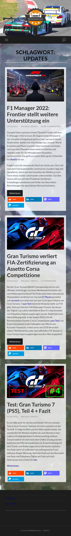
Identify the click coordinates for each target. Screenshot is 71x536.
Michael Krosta (29, 126)
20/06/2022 (12, 281)
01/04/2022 (12, 417)
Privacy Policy (11, 503)
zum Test (27, 303)
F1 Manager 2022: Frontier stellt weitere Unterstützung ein (32, 114)
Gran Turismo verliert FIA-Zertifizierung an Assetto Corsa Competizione (32, 265)
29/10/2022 (12, 126)
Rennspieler (34, 531)
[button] (16, 199)
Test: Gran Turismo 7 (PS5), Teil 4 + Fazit (31, 407)
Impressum (10, 498)
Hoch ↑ (46, 531)
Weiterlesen (14, 193)
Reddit (13, 159)
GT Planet (46, 297)
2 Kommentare (48, 281)
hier (35, 459)
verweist (15, 300)
